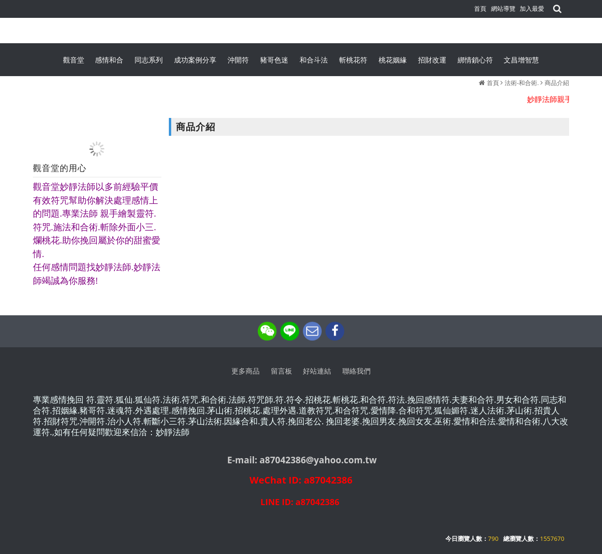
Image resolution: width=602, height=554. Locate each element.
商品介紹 (557, 82)
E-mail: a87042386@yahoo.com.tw (302, 460)
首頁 (493, 82)
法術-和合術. (522, 82)
